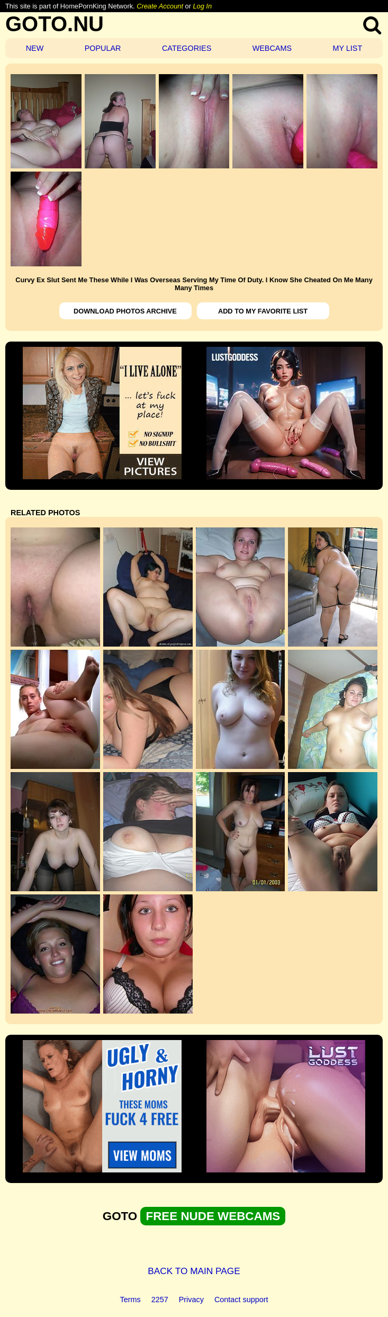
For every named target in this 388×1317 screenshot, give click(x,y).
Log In (202, 6)
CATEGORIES (186, 48)
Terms (130, 1299)
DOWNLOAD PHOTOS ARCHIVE (125, 311)
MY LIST (347, 48)
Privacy (191, 1299)
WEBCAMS (272, 48)
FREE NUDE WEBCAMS (213, 1216)
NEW (35, 48)
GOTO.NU (54, 23)
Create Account (160, 6)
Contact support (241, 1299)
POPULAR (103, 48)
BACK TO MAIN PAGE (194, 1271)
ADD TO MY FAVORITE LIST (263, 311)
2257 (159, 1299)
